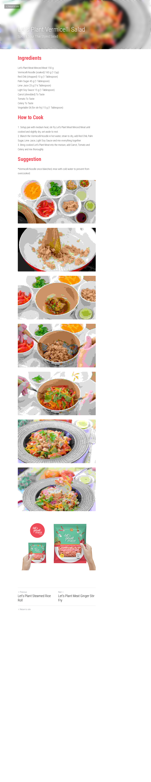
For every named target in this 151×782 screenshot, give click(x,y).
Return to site (12, 6)
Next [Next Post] (80, 751)
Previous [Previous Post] (22, 751)
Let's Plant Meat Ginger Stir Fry (97, 755)
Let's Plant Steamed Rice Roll (37, 755)
